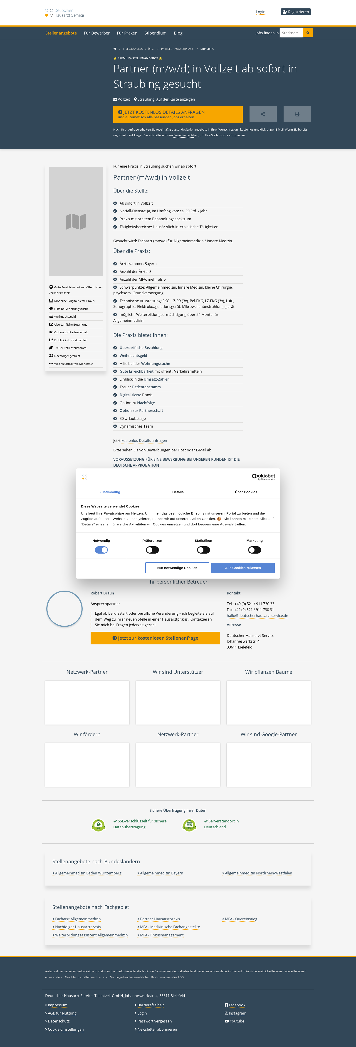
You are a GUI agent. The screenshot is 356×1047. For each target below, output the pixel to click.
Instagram (237, 1013)
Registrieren (296, 11)
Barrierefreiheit (151, 1004)
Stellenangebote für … (139, 48)
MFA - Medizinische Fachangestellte (168, 926)
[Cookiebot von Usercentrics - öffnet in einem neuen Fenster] (255, 477)
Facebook (237, 1004)
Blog (178, 33)
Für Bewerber (97, 33)
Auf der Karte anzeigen (175, 99)
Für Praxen (127, 33)
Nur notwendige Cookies (177, 568)
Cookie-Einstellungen (66, 1029)
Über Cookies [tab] (246, 492)
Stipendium (156, 33)
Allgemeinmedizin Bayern (160, 873)
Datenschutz (58, 1021)
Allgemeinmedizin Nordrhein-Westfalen (257, 873)
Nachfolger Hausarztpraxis (76, 926)
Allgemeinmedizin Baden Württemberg (86, 873)
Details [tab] (178, 492)
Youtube (237, 1021)
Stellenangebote (61, 33)
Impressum (57, 1004)
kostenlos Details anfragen (144, 440)
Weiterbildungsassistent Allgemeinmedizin (90, 935)
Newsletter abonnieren (157, 1029)
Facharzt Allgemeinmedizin (76, 918)
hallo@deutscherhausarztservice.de (257, 615)
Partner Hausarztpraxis (177, 48)
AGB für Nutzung (62, 1013)
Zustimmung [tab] (110, 492)
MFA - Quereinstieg (239, 918)
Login (260, 11)
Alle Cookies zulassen (243, 568)
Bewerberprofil (183, 135)
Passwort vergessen (155, 1021)
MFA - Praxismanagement (160, 935)
